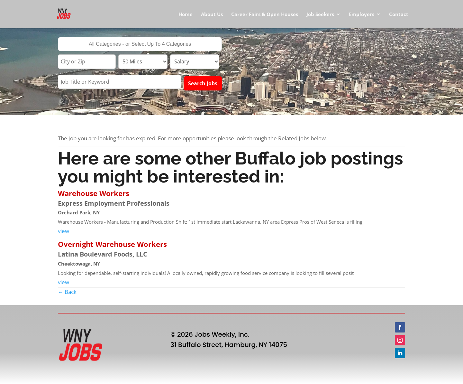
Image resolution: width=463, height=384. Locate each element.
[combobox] (140, 44)
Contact (398, 14)
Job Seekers (320, 14)
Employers (361, 14)
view (63, 231)
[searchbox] (140, 45)
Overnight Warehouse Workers (112, 244)
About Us (212, 14)
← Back (67, 291)
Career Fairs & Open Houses (264, 14)
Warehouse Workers (93, 193)
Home (185, 14)
